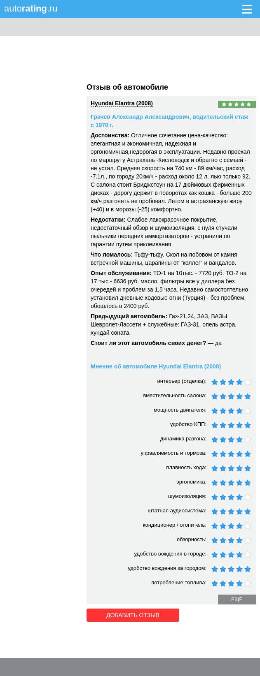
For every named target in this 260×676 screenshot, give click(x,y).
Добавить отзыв (132, 615)
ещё (236, 599)
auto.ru (31, 8)
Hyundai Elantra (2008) (122, 103)
